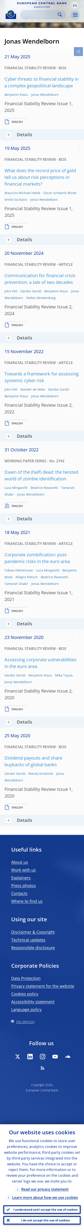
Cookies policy (24, 994)
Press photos (23, 885)
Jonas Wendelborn (45, 94)
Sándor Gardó (30, 291)
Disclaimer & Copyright (33, 932)
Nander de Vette (32, 389)
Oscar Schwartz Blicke (59, 193)
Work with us (23, 870)
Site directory (25, 1022)
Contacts (19, 893)
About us (19, 862)
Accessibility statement (32, 1001)
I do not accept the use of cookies (45, 1220)
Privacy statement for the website (42, 986)
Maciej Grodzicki (40, 773)
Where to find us (27, 901)
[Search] (39, 15)
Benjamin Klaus (16, 94)
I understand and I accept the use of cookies (45, 1210)
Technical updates (28, 939)
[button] (74, 5)
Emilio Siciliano (15, 199)
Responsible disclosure (33, 947)
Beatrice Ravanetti (44, 488)
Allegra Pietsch (26, 577)
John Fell (10, 291)
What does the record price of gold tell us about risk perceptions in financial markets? (40, 177)
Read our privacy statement (45, 1189)
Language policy (26, 1009)
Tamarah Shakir (16, 584)
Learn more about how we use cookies (45, 1197)
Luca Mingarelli (16, 488)
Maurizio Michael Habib (22, 193)
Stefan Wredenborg (41, 298)
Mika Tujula (64, 675)
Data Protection (26, 978)
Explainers (21, 877)
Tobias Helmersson (18, 570)
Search (60, 15)
